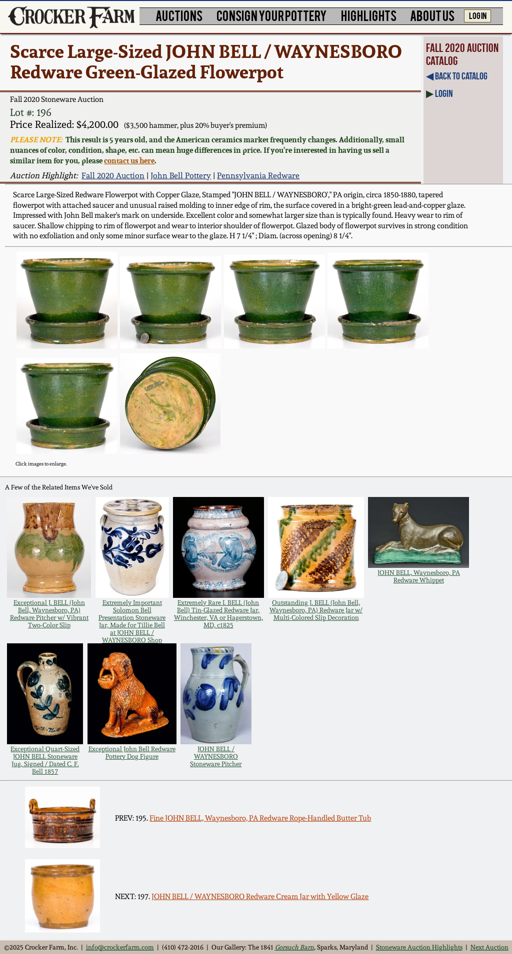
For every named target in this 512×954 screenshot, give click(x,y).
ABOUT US (432, 15)
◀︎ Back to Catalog (457, 75)
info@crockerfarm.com (120, 947)
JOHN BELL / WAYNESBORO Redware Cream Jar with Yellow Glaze (260, 896)
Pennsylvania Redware (258, 175)
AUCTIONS (179, 15)
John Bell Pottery (180, 175)
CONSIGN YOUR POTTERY (271, 15)
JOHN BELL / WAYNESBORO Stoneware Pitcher (216, 756)
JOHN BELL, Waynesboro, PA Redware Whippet (419, 576)
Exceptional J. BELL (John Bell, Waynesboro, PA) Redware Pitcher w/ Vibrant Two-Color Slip (49, 614)
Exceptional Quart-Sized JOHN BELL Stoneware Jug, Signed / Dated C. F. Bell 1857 (45, 760)
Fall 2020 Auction (113, 175)
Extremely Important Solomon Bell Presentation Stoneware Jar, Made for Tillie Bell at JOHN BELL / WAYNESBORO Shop (132, 621)
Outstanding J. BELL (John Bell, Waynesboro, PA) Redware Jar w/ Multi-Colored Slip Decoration (316, 610)
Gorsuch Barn (294, 947)
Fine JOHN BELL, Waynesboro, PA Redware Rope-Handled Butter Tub (260, 818)
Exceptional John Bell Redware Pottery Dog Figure (132, 752)
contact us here (129, 160)
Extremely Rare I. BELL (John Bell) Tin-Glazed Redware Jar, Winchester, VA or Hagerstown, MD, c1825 (218, 614)
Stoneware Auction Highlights (419, 947)
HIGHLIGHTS (368, 15)
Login (444, 93)
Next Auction (489, 947)
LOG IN (477, 15)
